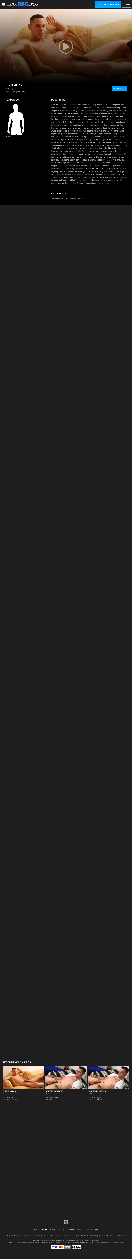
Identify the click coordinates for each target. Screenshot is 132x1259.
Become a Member (108, 4)
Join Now (119, 88)
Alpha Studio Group (74, 199)
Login (126, 4)
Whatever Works (54, 1091)
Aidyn (48, 1093)
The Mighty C (9, 1091)
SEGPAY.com (84, 1242)
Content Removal (117, 1242)
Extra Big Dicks (9, 1097)
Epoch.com (20, 1242)
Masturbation (57, 199)
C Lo (8, 137)
